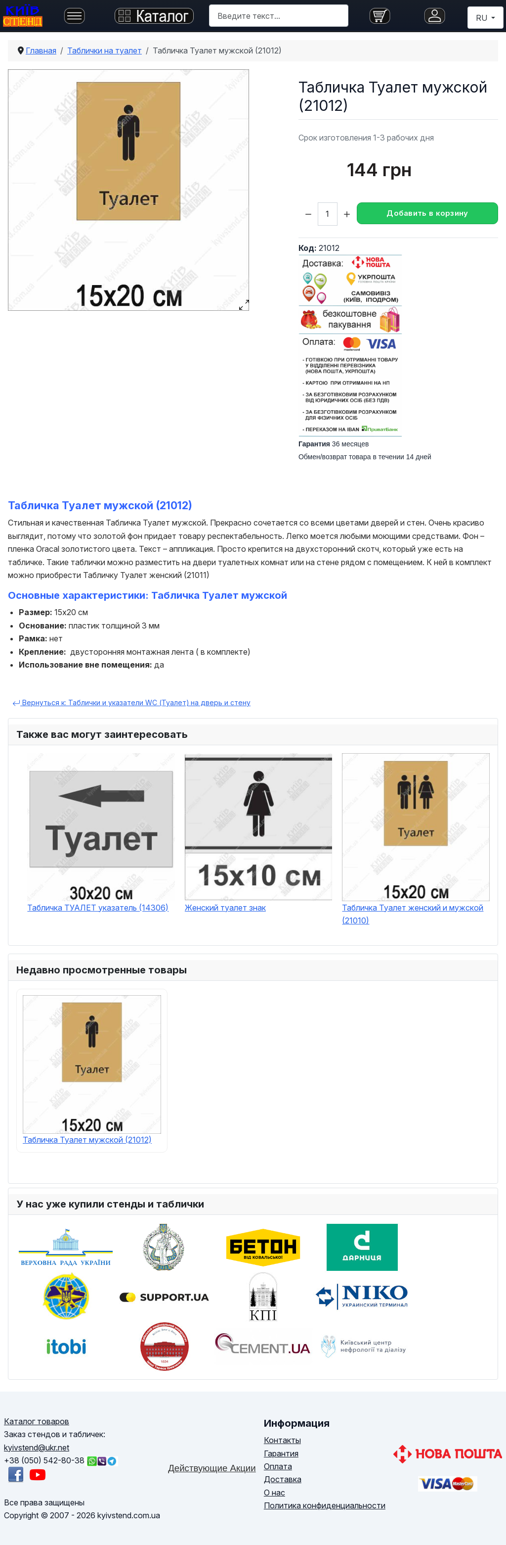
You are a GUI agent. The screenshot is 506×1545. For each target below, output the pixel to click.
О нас (274, 1492)
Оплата (278, 1466)
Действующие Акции (212, 1468)
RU (482, 18)
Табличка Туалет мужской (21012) (87, 1140)
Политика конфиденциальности (324, 1505)
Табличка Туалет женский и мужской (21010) (412, 914)
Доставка (282, 1479)
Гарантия (281, 1453)
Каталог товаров (36, 1421)
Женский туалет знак (225, 908)
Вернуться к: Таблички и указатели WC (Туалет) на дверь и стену (131, 702)
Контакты (282, 1440)
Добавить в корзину (427, 213)
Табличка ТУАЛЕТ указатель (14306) (98, 908)
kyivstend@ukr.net (36, 1447)
